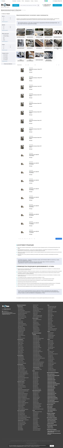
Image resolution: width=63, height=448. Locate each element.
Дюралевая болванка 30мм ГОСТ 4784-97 (35, 104)
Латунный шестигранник (37, 428)
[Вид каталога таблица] (61, 65)
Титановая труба (50, 360)
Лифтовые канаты (35, 307)
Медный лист (50, 323)
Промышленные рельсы (36, 324)
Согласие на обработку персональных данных (31, 444)
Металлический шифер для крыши (23, 377)
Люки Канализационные (51, 408)
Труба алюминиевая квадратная (38, 364)
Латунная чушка (35, 423)
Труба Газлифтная (20, 334)
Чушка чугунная (50, 411)
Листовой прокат (20, 364)
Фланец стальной (50, 427)
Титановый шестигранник (52, 369)
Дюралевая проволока (36, 397)
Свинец (48, 339)
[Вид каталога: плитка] (57, 65)
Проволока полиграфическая (22, 397)
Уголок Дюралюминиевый (37, 406)
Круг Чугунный (49, 407)
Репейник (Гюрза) (20, 406)
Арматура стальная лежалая (52, 419)
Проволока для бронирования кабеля (23, 389)
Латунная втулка (35, 414)
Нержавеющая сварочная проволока (53, 383)
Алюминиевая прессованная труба (38, 338)
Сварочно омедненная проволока (23, 409)
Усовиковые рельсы (36, 331)
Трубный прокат (20, 306)
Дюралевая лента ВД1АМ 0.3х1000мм (34, 164)
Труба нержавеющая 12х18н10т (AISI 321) (24, 311)
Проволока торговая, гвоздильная (23, 402)
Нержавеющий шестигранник (52, 397)
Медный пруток (50, 324)
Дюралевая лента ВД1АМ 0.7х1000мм (34, 198)
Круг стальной (20, 344)
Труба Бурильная (20, 326)
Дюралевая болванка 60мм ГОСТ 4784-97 (35, 138)
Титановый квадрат (51, 364)
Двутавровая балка (21, 356)
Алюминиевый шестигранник (37, 356)
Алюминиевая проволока (37, 339)
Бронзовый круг (35, 385)
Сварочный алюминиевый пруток (38, 363)
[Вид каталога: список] (59, 65)
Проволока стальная (21, 381)
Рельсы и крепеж (35, 318)
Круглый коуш (35, 306)
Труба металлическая (21, 314)
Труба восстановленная (21, 335)
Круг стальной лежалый (51, 420)
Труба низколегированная (22, 323)
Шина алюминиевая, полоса (37, 369)
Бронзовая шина (35, 382)
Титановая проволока (51, 359)
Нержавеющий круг (50, 389)
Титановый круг (50, 365)
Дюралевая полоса (36, 395)
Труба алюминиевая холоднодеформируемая (36, 368)
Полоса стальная (20, 348)
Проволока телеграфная (21, 401)
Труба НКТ (19, 319)
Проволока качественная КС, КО (23, 393)
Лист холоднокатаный (21, 367)
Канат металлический (21, 410)
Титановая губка (50, 355)
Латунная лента (35, 415)
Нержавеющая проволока (51, 382)
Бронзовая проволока (36, 377)
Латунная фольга (35, 422)
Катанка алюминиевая (36, 359)
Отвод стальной (50, 426)
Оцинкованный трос (36, 310)
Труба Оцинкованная (21, 318)
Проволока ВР (20, 388)
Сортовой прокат (20, 339)
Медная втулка (50, 310)
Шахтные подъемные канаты (37, 316)
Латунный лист (35, 427)
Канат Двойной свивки (21, 414)
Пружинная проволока (21, 405)
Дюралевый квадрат (36, 398)
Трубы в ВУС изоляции (21, 338)
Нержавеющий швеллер (51, 396)
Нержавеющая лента (51, 376)
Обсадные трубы (20, 322)
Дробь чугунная (50, 406)
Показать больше (58, 238)
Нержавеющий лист (50, 390)
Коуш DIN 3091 (20, 427)
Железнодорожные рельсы (37, 319)
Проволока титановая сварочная (53, 353)
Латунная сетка (35, 419)
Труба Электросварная (21, 310)
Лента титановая (50, 352)
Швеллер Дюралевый (36, 407)
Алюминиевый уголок (36, 354)
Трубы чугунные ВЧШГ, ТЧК (51, 410)
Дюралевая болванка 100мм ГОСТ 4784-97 (35, 70)
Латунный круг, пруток (36, 426)
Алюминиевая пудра (50, 414)
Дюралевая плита (35, 394)
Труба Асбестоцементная (22, 315)
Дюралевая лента (35, 393)
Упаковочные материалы (51, 429)
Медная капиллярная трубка (52, 311)
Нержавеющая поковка (51, 379)
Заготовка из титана (51, 351)
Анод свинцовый (50, 340)
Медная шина (50, 319)
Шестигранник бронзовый (37, 389)
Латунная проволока (36, 418)
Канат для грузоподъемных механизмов (24, 417)
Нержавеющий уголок (51, 394)
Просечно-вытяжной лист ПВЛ (22, 371)
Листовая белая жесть (21, 376)
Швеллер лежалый (50, 423)
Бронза (34, 370)
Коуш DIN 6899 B (20, 428)
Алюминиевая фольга (36, 342)
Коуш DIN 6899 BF (20, 429)
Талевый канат (35, 314)
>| (34, 238)
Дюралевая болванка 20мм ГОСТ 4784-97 (35, 95)
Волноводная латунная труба (37, 411)
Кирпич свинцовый (51, 343)
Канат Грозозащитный (21, 413)
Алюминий (34, 334)
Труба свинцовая (50, 348)
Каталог (16, 5)
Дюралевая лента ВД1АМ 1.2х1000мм (34, 232)
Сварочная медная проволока (52, 328)
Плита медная (50, 327)
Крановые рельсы (35, 322)
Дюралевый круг (35, 399)
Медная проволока (51, 315)
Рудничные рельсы (36, 327)
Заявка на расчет (57, 5)
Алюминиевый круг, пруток (37, 347)
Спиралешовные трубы (21, 330)
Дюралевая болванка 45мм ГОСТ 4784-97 (35, 121)
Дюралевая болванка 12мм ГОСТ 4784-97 (35, 87)
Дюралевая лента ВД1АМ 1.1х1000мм (34, 223)
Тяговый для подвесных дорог (37, 315)
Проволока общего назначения (22, 394)
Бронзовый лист (35, 386)
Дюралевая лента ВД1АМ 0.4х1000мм (34, 172)
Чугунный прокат (50, 404)
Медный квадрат (50, 320)
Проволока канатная (21, 392)
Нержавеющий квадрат (51, 387)
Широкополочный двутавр (22, 363)
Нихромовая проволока (51, 335)
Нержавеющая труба (50, 386)
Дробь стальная (20, 342)
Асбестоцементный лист (21, 380)
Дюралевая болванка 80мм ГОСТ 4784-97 (35, 147)
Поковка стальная (20, 347)
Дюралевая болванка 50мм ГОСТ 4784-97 (35, 129)
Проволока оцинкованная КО (22, 396)
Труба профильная (21, 309)
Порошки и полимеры (51, 413)
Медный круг (50, 322)
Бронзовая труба (35, 378)
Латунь (34, 410)
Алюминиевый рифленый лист (37, 351)
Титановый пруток (50, 368)
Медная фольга (50, 318)
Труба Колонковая (20, 332)
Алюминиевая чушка (36, 343)
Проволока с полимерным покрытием (24, 398)
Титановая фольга (50, 361)
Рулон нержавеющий (50, 400)
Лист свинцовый (50, 344)
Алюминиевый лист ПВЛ (37, 350)
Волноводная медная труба (52, 306)
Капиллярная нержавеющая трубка (53, 375)
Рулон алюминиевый (36, 360)
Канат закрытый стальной (22, 423)
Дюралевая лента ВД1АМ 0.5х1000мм (34, 181)
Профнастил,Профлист (21, 369)
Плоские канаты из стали (37, 311)
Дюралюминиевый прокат (37, 390)
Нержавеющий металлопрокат (53, 372)
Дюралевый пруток (36, 402)
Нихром (48, 331)
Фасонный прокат (20, 355)
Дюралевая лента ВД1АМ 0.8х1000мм (34, 206)
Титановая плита (50, 356)
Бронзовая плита (35, 374)
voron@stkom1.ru (46, 5)
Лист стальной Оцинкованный (22, 372)
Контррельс (35, 320)
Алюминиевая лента (36, 335)
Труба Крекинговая (21, 331)
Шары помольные (20, 352)
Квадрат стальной (20, 343)
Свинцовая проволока (51, 347)
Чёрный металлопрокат (21, 305)
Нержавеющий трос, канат (51, 393)
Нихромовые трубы (51, 336)
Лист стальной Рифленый (22, 368)
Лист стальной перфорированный (23, 373)
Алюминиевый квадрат (36, 346)
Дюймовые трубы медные (52, 307)
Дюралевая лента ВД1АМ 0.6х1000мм (34, 189)
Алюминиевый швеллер (36, 355)
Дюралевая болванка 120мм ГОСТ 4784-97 (35, 78)
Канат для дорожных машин (22, 418)
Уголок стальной (20, 360)
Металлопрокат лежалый (52, 417)
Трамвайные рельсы (36, 328)
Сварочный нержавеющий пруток (53, 401)
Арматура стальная (21, 340)
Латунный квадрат (36, 424)
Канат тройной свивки (21, 424)
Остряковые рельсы (36, 323)
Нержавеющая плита (51, 378)
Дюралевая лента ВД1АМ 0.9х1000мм (34, 215)
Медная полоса (50, 314)
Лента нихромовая (51, 332)
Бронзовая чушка (35, 381)
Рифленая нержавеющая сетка (52, 398)
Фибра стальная (20, 351)
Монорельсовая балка (21, 359)
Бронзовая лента (35, 373)
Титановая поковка (51, 357)
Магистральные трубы (21, 327)
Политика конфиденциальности (31, 443)
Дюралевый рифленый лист (37, 403)
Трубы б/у (19, 336)
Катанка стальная (20, 384)
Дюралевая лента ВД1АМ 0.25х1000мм (34, 155)
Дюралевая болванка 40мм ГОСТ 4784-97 (35, 112)
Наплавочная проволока (21, 385)
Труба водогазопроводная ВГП (22, 313)
